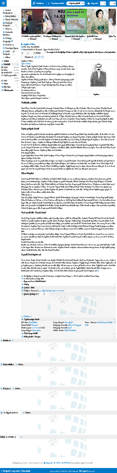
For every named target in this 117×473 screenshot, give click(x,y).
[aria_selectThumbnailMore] (12, 424)
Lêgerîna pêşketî (74, 3)
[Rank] (30, 53)
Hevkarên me (8, 44)
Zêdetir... (19, 351)
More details (25, 471)
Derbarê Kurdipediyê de (8, 11)
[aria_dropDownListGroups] (12, 399)
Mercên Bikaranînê (10, 19)
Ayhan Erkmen (26, 63)
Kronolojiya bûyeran (10, 48)
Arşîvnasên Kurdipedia (8, 24)
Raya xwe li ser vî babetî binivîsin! (33, 281)
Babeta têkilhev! (9, 16)
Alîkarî (6, 57)
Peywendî (94, 3)
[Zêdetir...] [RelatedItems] (27, 313)
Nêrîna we (7, 28)
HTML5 (67, 449)
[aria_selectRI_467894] (40, 291)
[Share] (24, 53)
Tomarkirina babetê (57, 3)
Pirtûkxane (40, 3)
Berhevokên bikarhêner (8, 33)
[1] (98, 270)
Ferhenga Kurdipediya (8, 40)
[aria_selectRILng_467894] (46, 291)
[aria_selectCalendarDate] (16, 51)
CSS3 (58, 449)
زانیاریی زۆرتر (54, 471)
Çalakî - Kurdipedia (7, 52)
